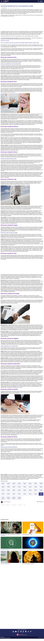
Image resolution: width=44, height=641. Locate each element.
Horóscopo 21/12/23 (24, 490)
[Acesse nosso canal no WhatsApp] (18, 632)
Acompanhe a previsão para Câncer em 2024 (8, 158)
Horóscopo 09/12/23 (3, 487)
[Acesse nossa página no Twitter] (26, 632)
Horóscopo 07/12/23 (35, 483)
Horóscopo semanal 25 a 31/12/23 (19, 498)
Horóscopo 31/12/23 (35, 494)
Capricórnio (30, 42)
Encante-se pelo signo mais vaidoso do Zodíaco (9, 232)
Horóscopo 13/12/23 (24, 487)
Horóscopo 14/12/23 (30, 487)
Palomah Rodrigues (5, 502)
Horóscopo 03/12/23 (13, 483)
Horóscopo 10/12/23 (8, 487)
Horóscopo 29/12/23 (24, 494)
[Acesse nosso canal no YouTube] (16, 632)
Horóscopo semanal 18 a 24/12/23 (14, 498)
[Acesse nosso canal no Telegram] (21, 632)
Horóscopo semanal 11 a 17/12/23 (8, 498)
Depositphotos (8, 637)
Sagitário (26, 42)
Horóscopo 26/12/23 (8, 494)
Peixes (38, 42)
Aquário (34, 42)
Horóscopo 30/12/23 (30, 494)
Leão (12, 42)
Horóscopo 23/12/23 (35, 490)
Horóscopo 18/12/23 (8, 490)
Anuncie (42, 637)
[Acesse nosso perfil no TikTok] (23, 632)
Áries (2, 42)
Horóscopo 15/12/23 (35, 487)
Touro (4, 42)
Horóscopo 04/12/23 (19, 483)
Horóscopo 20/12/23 (19, 490)
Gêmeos (6, 42)
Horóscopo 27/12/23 (13, 494)
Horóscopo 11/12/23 (13, 487)
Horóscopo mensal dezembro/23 (3, 498)
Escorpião (22, 42)
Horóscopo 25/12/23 (3, 494)
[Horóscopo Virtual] (12, 1)
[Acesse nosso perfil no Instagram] (13, 632)
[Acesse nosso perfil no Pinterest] (30, 632)
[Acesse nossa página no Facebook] (28, 632)
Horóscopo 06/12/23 (30, 483)
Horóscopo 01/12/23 (3, 483)
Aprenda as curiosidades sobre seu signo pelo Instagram (11, 63)
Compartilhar (40, 501)
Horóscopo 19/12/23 (13, 490)
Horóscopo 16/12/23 (41, 487)
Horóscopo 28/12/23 (19, 494)
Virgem (17, 42)
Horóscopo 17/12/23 (3, 490)
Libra (20, 42)
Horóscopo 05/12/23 (24, 483)
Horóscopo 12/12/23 (19, 487)
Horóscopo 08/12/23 (41, 483)
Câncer (10, 42)
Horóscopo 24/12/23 (41, 490)
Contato (39, 637)
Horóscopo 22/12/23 (30, 490)
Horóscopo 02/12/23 (8, 483)
